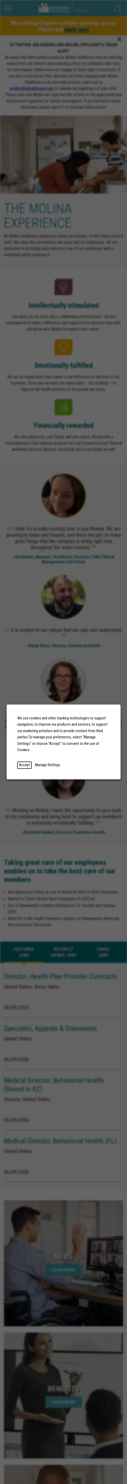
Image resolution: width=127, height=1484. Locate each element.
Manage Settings (47, 765)
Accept (24, 765)
